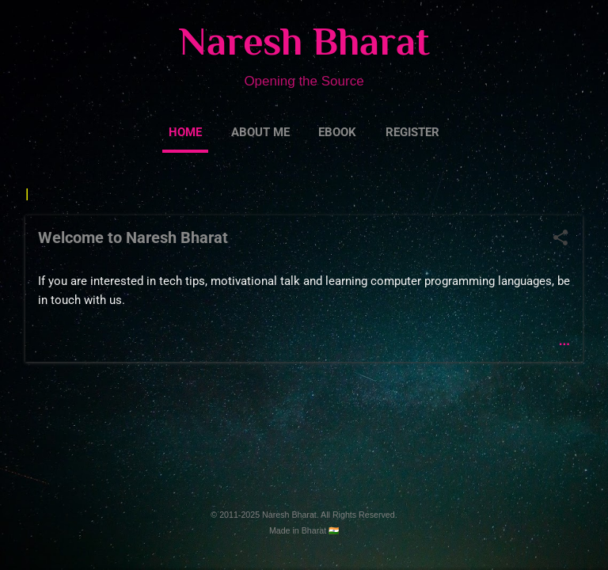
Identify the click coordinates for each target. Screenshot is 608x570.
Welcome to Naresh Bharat (133, 240)
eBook (337, 132)
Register (412, 132)
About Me (260, 132)
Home (185, 132)
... (564, 344)
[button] (560, 242)
